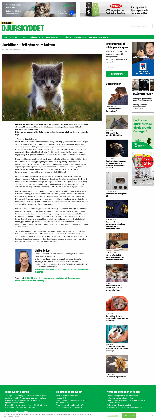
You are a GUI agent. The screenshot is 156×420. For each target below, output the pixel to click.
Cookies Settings (112, 416)
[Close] (152, 416)
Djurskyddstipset (53, 37)
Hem (5, 37)
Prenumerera (117, 74)
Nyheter (13, 37)
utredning (40, 281)
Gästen (68, 37)
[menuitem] (5, 37)
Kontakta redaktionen (98, 37)
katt (35, 278)
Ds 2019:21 (29, 278)
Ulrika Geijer (31, 281)
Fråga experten (36, 37)
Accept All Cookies (129, 416)
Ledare (23, 37)
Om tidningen (80, 37)
